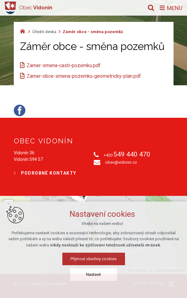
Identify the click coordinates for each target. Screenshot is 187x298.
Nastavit (93, 274)
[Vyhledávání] (151, 8)
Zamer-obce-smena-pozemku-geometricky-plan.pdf (84, 76)
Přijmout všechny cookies (93, 258)
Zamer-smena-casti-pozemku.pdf (64, 65)
